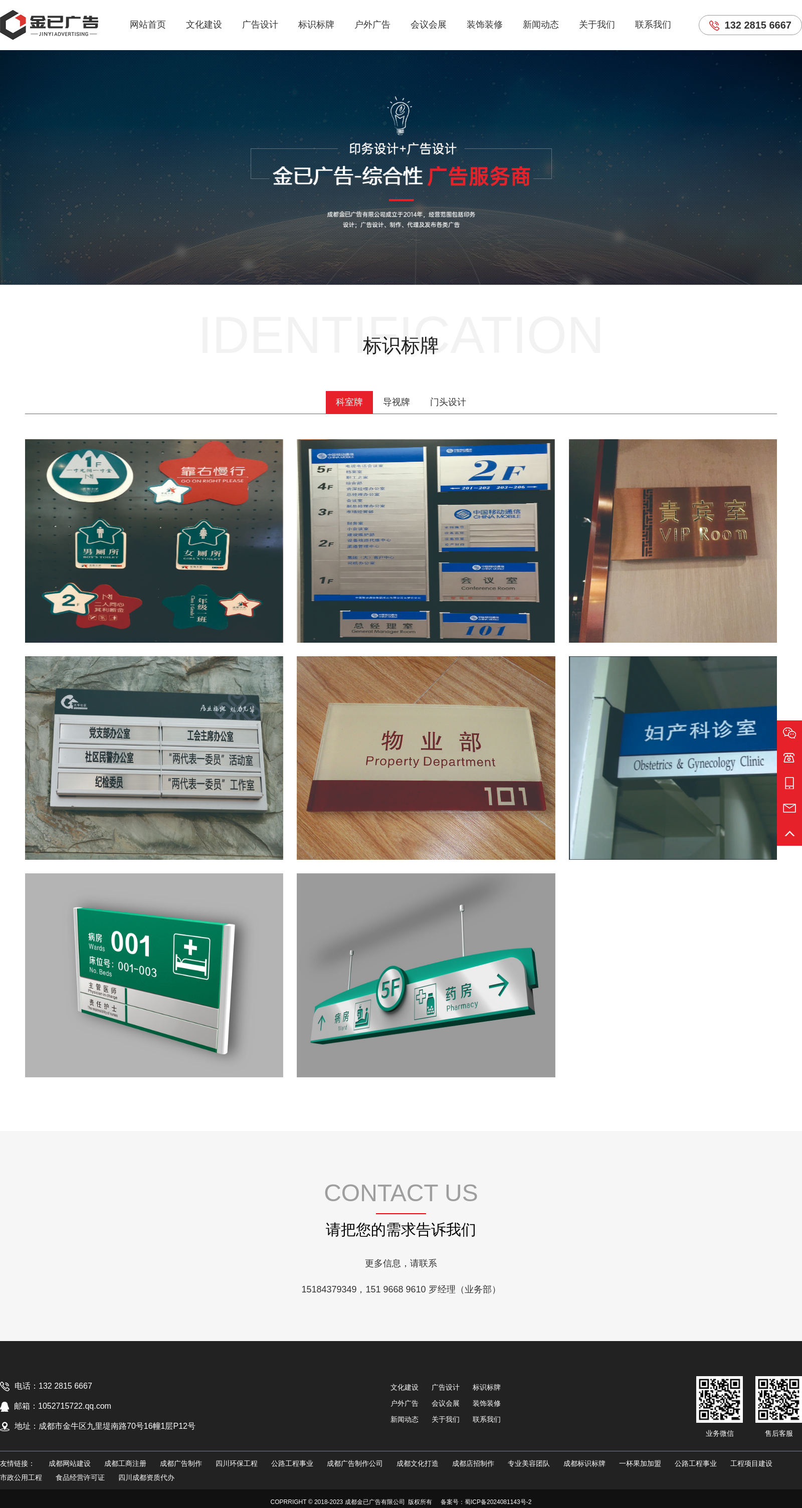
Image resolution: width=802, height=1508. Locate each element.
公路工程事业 (292, 1463)
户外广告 (372, 25)
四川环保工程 (237, 1463)
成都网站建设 (70, 1463)
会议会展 (429, 25)
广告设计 (260, 25)
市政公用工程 (21, 1477)
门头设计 (448, 402)
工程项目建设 (751, 1463)
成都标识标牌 (584, 1463)
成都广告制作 (181, 1463)
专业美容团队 (529, 1463)
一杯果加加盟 (640, 1463)
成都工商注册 (125, 1463)
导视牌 (396, 402)
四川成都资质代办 (146, 1477)
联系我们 (653, 25)
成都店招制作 (473, 1463)
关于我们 (597, 25)
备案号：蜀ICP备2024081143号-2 (486, 1501)
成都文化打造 (417, 1463)
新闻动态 (541, 25)
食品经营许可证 (80, 1477)
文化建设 (204, 25)
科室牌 (349, 402)
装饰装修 (485, 25)
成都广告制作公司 (355, 1463)
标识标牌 (316, 25)
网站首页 (148, 25)
